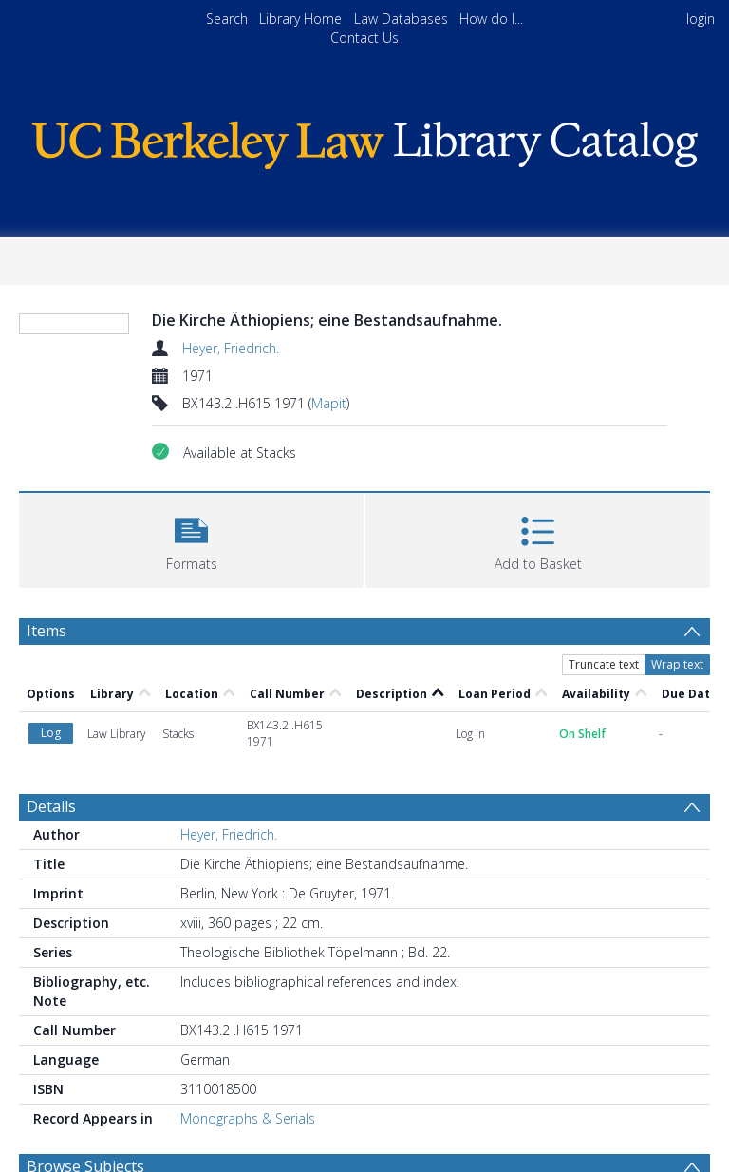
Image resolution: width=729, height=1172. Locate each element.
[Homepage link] (364, 140)
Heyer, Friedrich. (230, 348)
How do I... (491, 18)
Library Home (300, 18)
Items (46, 630)
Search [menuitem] (227, 18)
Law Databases (401, 18)
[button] (191, 538)
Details (51, 806)
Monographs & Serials (247, 1118)
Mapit (328, 403)
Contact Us (364, 37)
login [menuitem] (700, 18)
